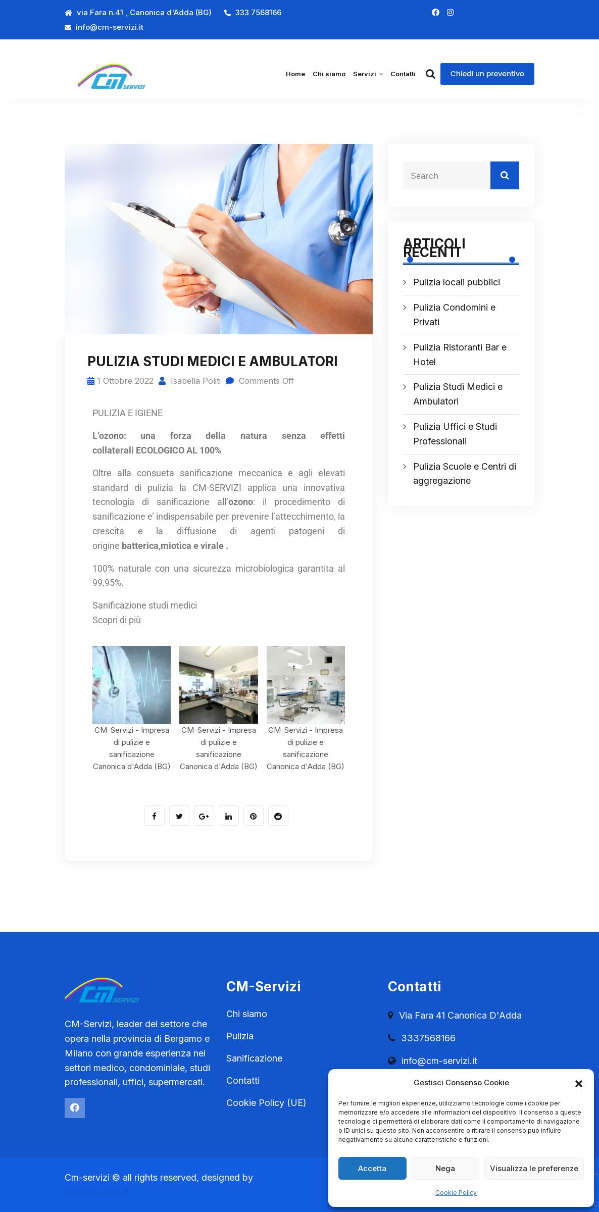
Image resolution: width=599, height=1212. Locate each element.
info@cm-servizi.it (104, 27)
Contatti (403, 74)
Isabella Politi (190, 381)
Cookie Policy (456, 1192)
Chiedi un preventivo (487, 74)
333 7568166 (252, 12)
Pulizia (240, 1036)
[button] (579, 1083)
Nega (445, 1168)
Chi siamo (329, 74)
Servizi (364, 74)
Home (295, 74)
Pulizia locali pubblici (456, 282)
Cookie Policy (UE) (266, 1102)
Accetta (372, 1168)
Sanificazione (254, 1058)
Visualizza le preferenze (534, 1168)
